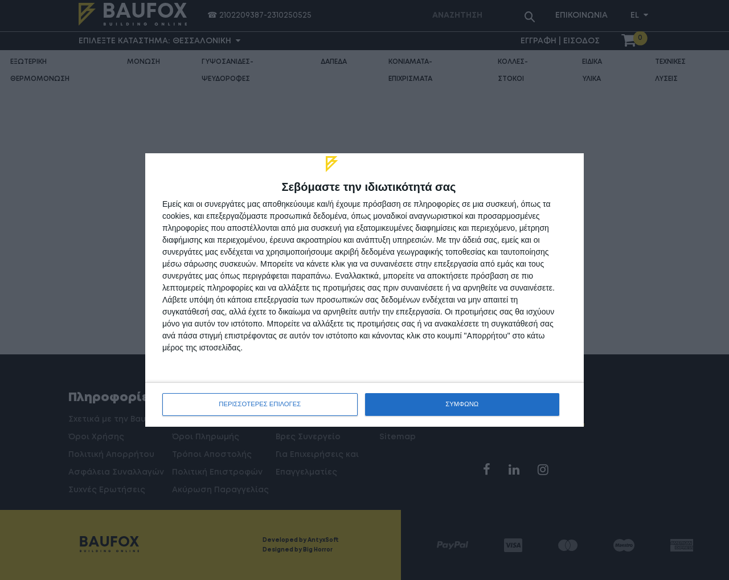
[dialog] (364, 289)
